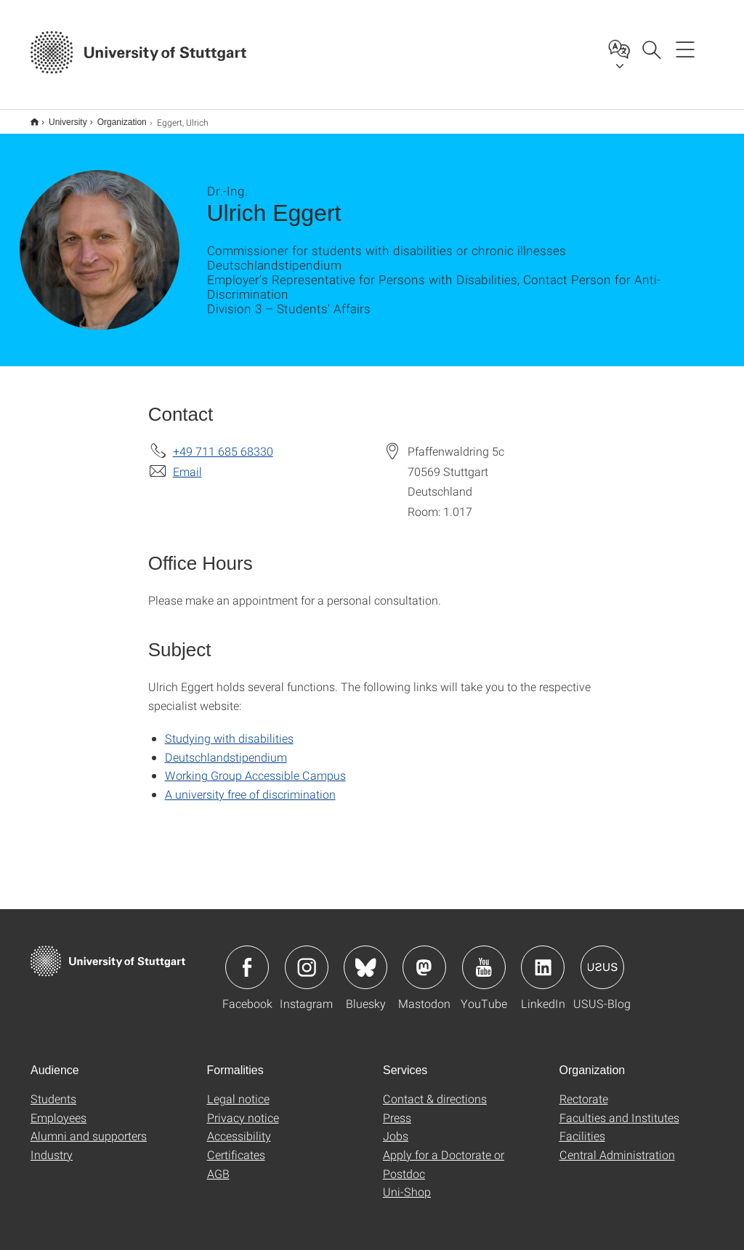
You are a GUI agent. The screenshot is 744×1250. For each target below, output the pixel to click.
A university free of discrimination (250, 784)
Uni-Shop (407, 1182)
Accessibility (239, 1126)
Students (53, 1089)
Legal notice (238, 1089)
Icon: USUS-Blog (602, 958)
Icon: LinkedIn (543, 958)
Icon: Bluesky (365, 958)
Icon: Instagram (306, 958)
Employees (58, 1108)
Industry (52, 1145)
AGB (218, 1164)
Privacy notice (243, 1108)
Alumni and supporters (89, 1126)
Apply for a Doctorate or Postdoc (443, 1154)
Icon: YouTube (484, 958)
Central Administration (617, 1145)
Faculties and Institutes (619, 1108)
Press (397, 1108)
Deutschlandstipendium (226, 747)
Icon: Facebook (247, 958)
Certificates (236, 1145)
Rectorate (583, 1089)
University (60, 117)
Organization (114, 117)
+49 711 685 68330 (223, 441)
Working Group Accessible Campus (255, 765)
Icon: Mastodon (424, 958)
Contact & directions (435, 1089)
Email (187, 461)
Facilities (582, 1126)
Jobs (395, 1126)
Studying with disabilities (229, 728)
